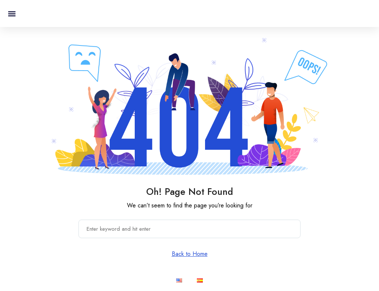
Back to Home (190, 254)
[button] (12, 13)
